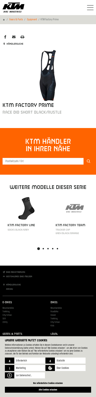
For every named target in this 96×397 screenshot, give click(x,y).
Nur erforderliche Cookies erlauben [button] (48, 383)
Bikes (54, 302)
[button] (25, 361)
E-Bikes (7, 302)
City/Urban (7, 315)
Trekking (6, 311)
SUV (4, 318)
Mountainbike (8, 308)
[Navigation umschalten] (90, 7)
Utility (5, 322)
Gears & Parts (16, 19)
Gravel (53, 315)
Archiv (8, 289)
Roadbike (54, 311)
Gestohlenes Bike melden (17, 276)
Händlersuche (13, 44)
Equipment (32, 19)
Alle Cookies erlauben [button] (48, 389)
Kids (52, 326)
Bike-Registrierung (14, 272)
